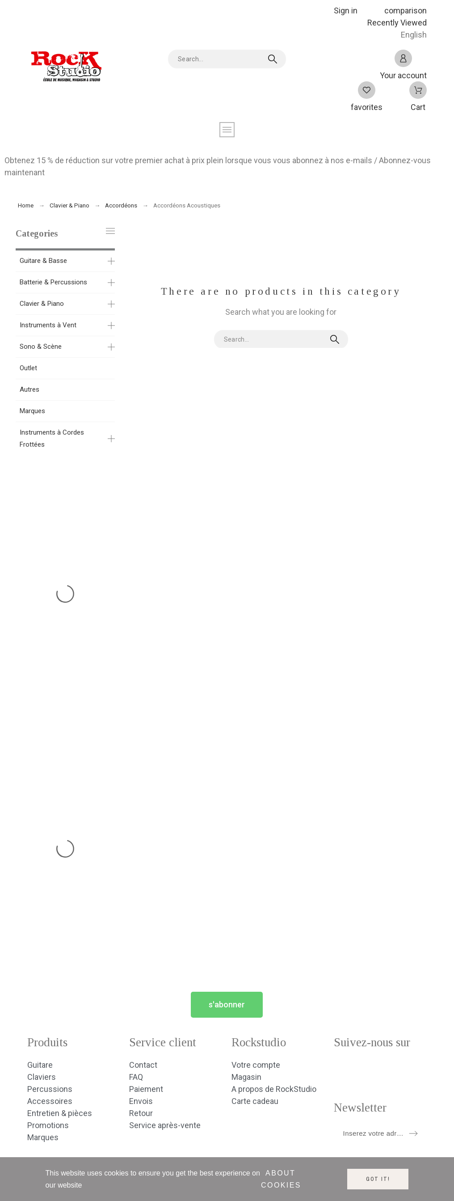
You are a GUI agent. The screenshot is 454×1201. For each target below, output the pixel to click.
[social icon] (340, 1070)
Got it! (378, 1179)
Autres (29, 389)
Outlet (28, 368)
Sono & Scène (41, 347)
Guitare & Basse (43, 261)
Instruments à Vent (48, 325)
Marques (32, 411)
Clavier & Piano (42, 304)
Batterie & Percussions (53, 282)
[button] (227, 1005)
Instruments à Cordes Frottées (52, 438)
